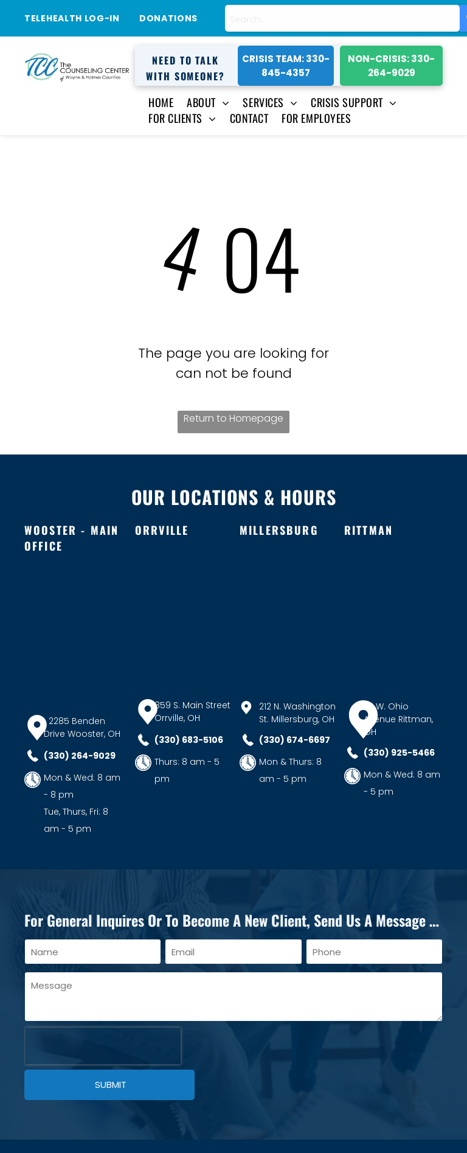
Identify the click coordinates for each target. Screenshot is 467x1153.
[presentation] (103, 1046)
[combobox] (342, 18)
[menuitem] (154, 102)
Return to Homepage (233, 418)
